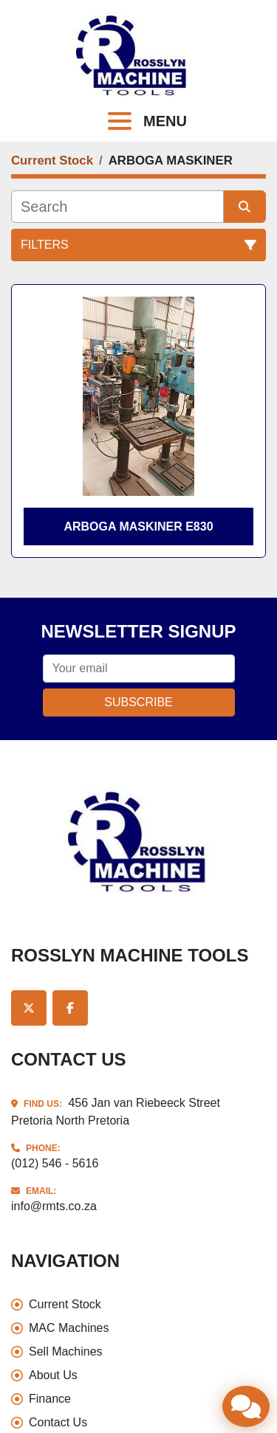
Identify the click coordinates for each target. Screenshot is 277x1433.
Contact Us (58, 1422)
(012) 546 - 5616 (54, 1163)
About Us (53, 1375)
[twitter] (29, 1008)
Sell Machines (66, 1351)
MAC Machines (69, 1328)
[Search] (117, 206)
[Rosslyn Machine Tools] (139, 841)
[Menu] (122, 121)
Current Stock (65, 1304)
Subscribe (138, 702)
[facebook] (70, 1008)
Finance (50, 1398)
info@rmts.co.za (54, 1206)
